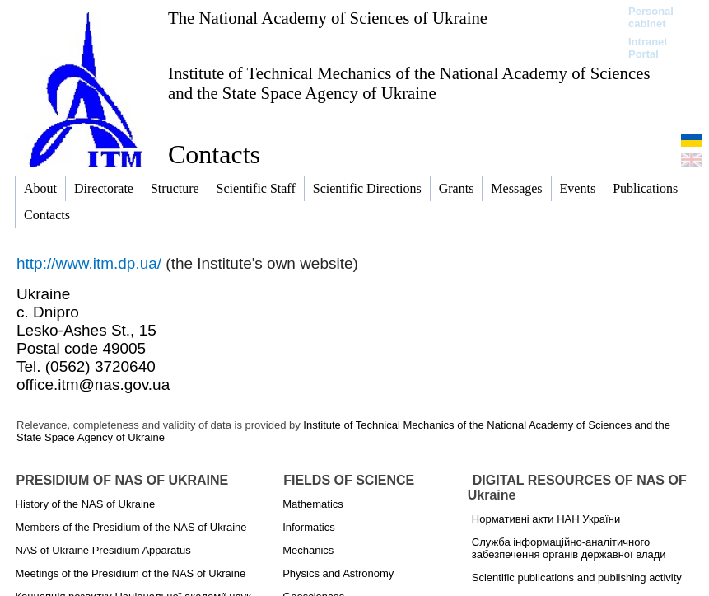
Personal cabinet (651, 17)
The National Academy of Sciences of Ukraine (327, 17)
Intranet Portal (648, 47)
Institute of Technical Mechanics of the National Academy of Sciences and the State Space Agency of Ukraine (409, 82)
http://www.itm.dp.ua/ (88, 263)
